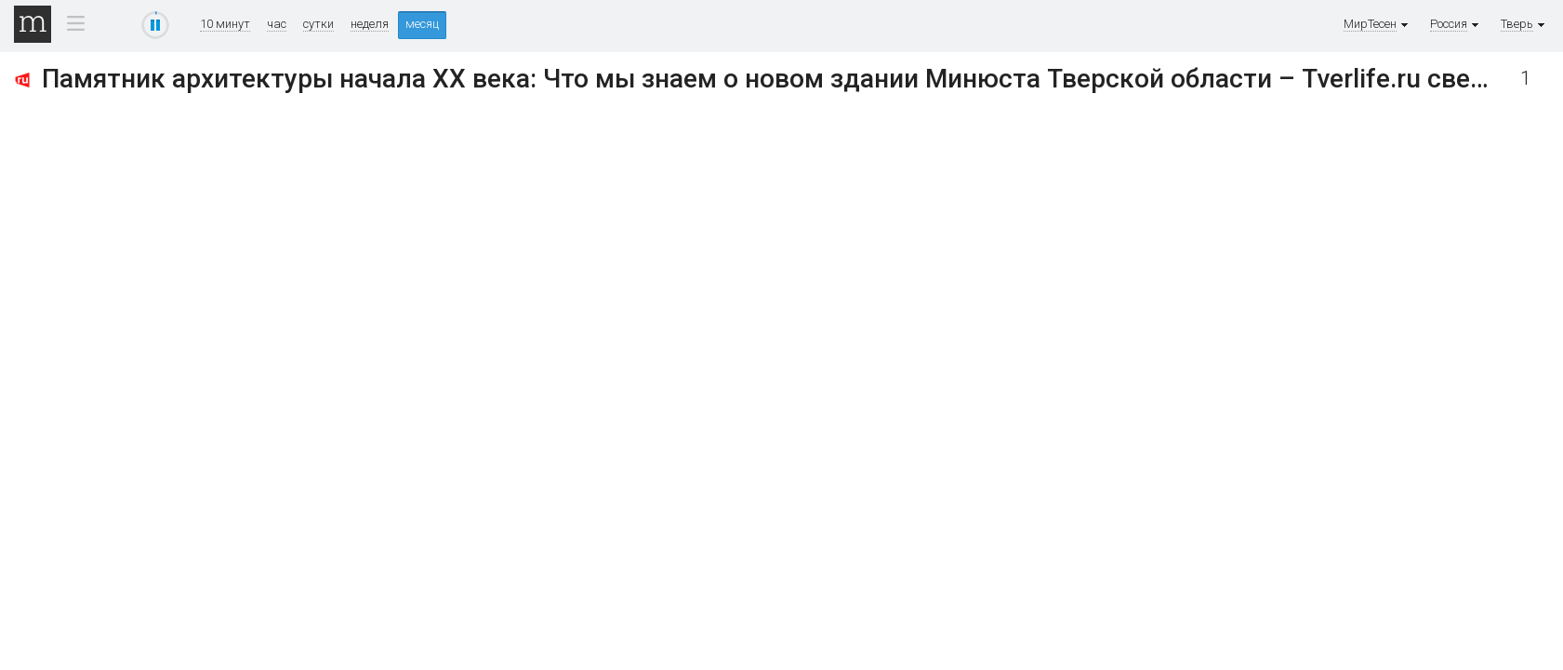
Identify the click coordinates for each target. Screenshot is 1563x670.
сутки (318, 24)
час (276, 24)
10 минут (225, 24)
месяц (422, 24)
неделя (370, 24)
